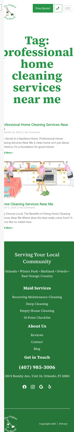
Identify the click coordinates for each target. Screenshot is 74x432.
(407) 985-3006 (37, 367)
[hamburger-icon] (67, 8)
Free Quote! (43, 8)
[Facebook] (24, 388)
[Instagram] (33, 388)
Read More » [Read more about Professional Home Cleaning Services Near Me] (6, 152)
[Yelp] (49, 388)
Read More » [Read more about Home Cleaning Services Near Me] (6, 227)
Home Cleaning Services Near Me (26, 204)
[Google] (41, 388)
